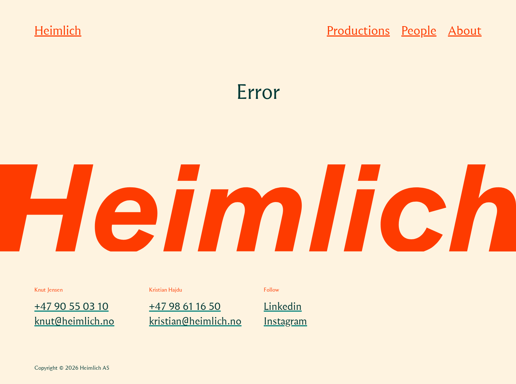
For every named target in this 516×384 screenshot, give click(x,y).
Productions (358, 31)
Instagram (285, 322)
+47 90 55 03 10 (71, 307)
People (418, 31)
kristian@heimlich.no (195, 322)
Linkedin (283, 307)
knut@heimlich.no (74, 322)
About (465, 31)
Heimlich (57, 31)
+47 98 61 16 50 (185, 307)
